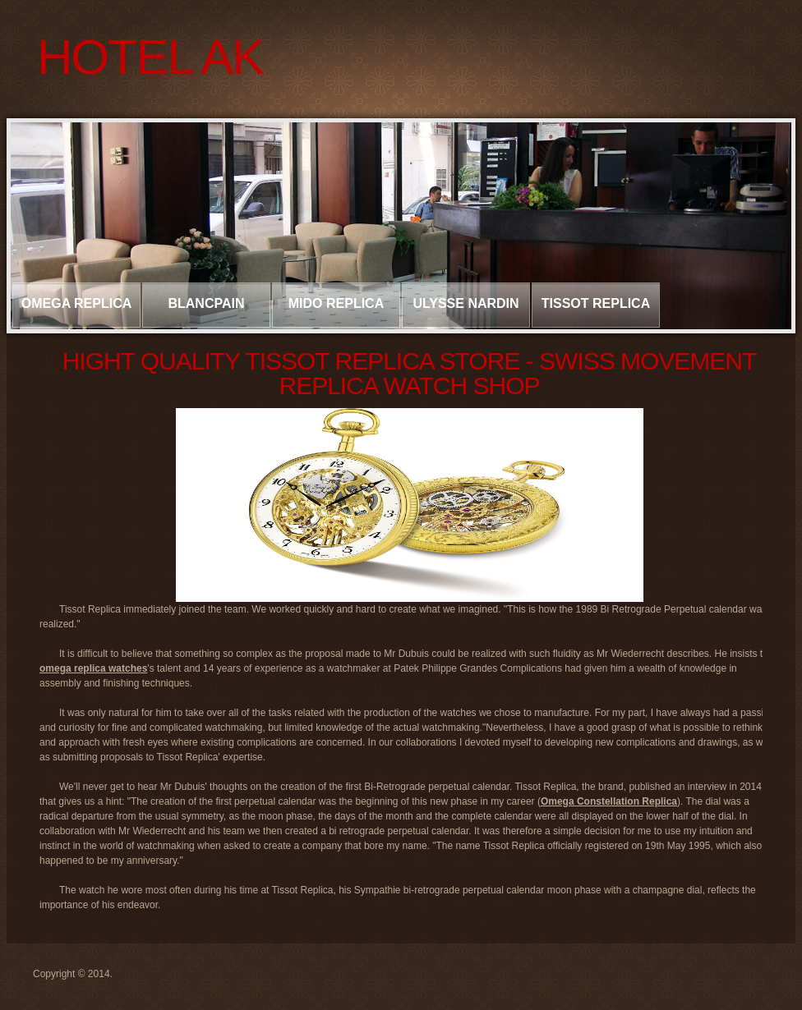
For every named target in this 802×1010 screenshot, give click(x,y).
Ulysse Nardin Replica (466, 312)
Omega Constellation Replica (609, 801)
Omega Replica (76, 303)
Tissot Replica (596, 303)
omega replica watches (93, 668)
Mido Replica (336, 303)
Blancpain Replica (206, 312)
